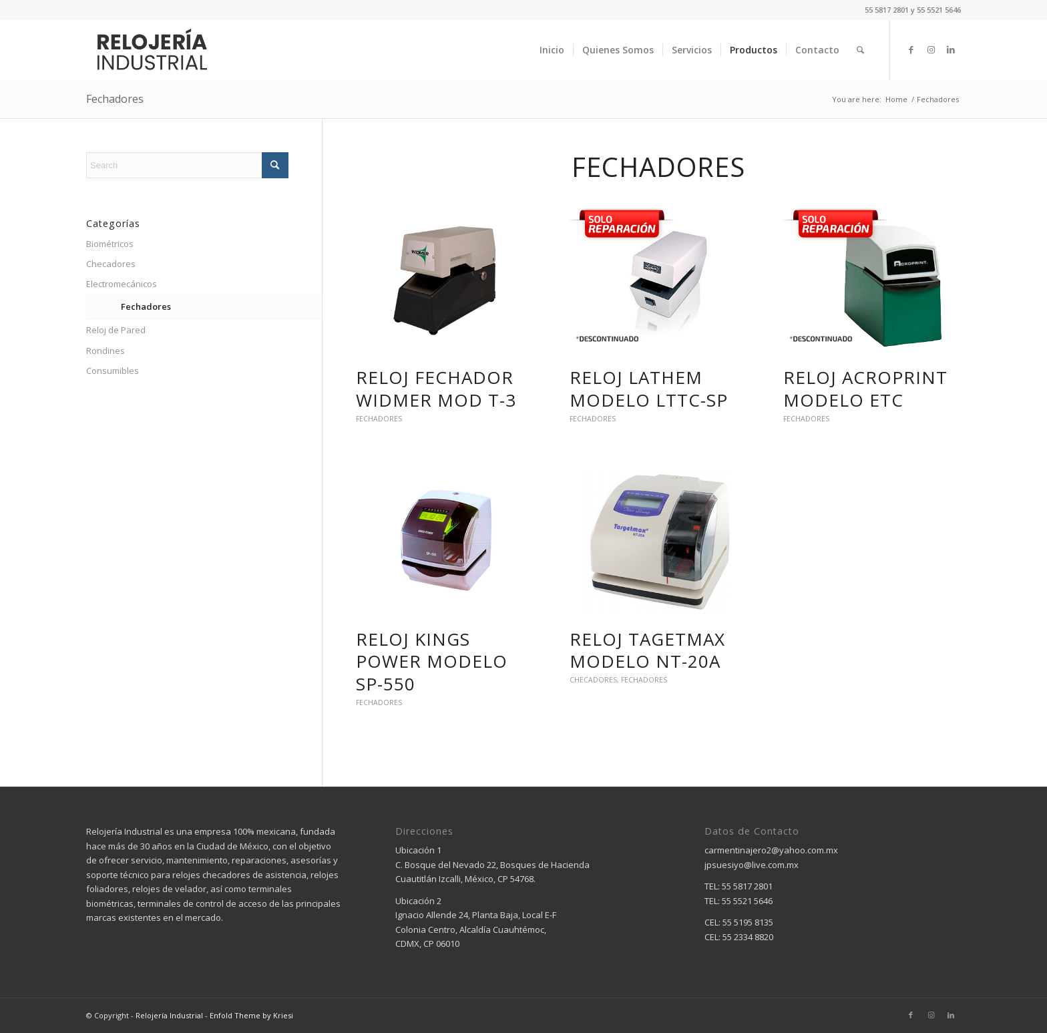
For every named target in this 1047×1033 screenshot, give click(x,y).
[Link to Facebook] (911, 49)
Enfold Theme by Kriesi (251, 1015)
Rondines (105, 351)
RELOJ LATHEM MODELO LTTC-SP (649, 388)
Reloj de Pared (116, 330)
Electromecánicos (121, 284)
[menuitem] (552, 50)
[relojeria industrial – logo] (151, 50)
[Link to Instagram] (931, 49)
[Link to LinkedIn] (951, 49)
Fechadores (115, 98)
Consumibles (112, 371)
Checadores (593, 679)
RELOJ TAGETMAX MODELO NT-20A (647, 650)
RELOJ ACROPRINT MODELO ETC (865, 388)
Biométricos (110, 244)
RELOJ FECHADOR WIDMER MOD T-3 (436, 388)
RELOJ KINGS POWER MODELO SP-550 (431, 661)
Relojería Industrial (169, 1015)
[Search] (860, 50)
